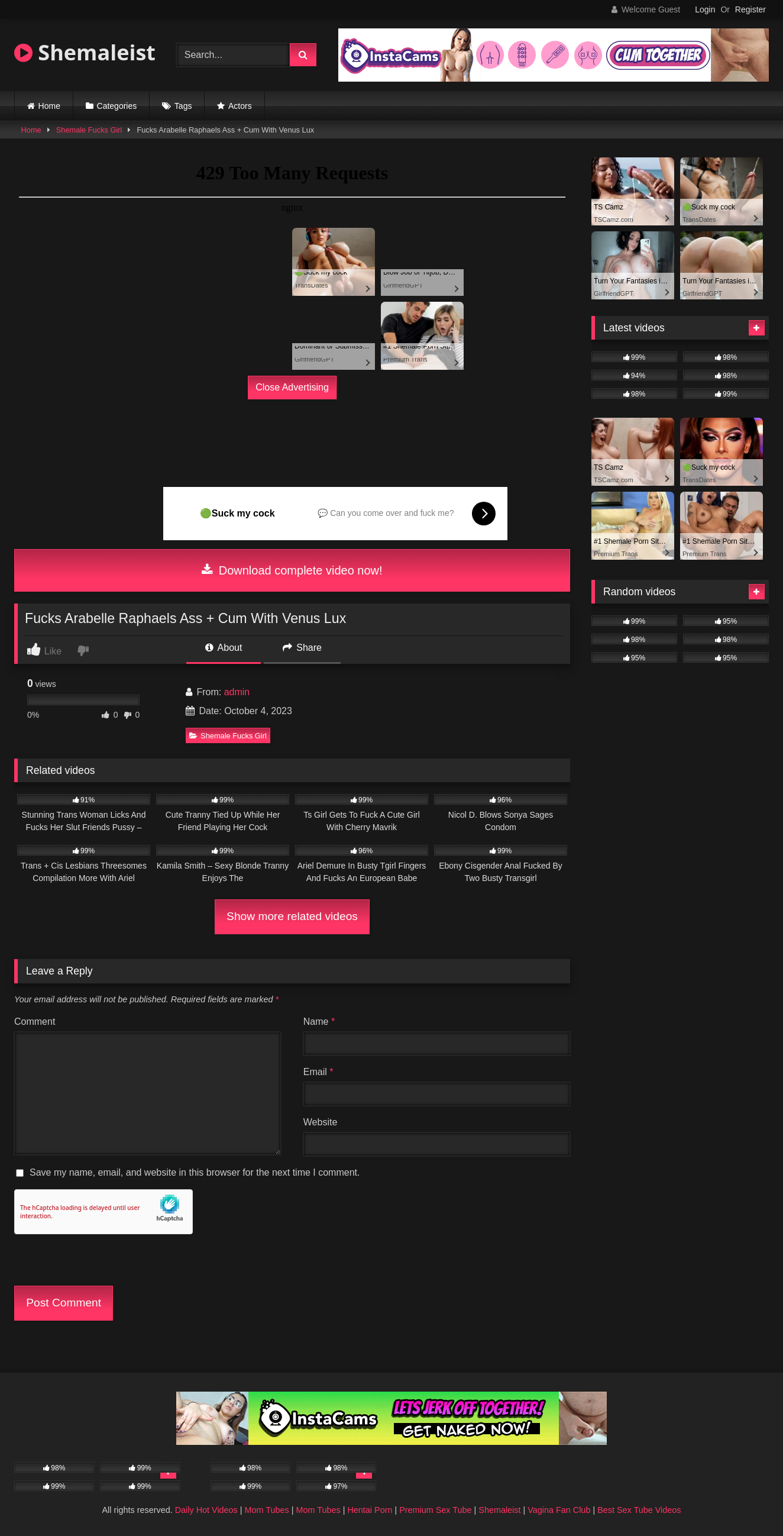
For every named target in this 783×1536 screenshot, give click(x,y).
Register (750, 9)
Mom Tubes (267, 1510)
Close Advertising (292, 387)
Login (705, 9)
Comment (34, 1022)
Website (320, 1122)
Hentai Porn (369, 1510)
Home (49, 106)
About (223, 648)
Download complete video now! (292, 570)
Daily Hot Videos (206, 1510)
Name (319, 1022)
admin (237, 692)
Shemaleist (85, 52)
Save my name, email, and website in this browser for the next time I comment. (195, 1172)
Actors (240, 106)
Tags (183, 106)
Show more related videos (292, 916)
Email (318, 1072)
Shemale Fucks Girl (89, 129)
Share (302, 648)
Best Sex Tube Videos (639, 1510)
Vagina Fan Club (559, 1510)
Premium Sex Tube (435, 1510)
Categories (117, 106)
